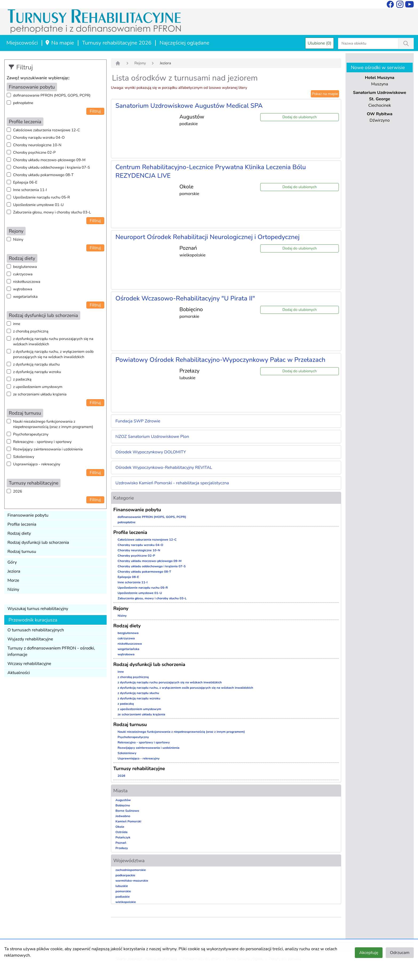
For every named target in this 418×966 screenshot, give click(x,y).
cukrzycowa (23, 274)
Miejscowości (22, 42)
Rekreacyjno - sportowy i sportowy (42, 441)
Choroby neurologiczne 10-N (37, 145)
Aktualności (18, 673)
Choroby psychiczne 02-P (34, 152)
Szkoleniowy (23, 456)
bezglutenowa (25, 266)
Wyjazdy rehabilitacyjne (30, 639)
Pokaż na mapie (325, 93)
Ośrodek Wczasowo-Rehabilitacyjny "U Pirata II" (185, 298)
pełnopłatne (23, 102)
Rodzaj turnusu (21, 552)
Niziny (18, 239)
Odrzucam (399, 953)
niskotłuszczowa (26, 281)
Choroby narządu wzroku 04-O (39, 137)
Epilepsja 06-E (25, 182)
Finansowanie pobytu (28, 515)
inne (16, 323)
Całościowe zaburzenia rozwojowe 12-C (46, 130)
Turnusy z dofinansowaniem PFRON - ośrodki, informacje (51, 651)
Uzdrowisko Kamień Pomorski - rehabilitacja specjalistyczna (172, 483)
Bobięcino (122, 805)
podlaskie (122, 896)
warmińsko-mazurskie (131, 880)
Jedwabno (122, 816)
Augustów (123, 800)
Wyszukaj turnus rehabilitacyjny (37, 609)
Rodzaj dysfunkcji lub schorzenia (38, 542)
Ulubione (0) (319, 43)
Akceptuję (368, 953)
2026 (17, 491)
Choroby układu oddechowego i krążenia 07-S (51, 167)
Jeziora (13, 571)
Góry (12, 562)
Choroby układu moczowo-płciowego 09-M (49, 160)
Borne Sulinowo (127, 811)
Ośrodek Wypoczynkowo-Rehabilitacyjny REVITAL (163, 467)
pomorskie (123, 891)
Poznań (120, 843)
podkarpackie (125, 875)
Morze (13, 580)
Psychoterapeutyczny (31, 434)
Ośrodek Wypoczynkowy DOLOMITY (150, 452)
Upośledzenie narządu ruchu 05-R (41, 197)
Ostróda (121, 832)
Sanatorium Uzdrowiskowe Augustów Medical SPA (189, 105)
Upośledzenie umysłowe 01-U (38, 204)
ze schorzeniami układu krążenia (39, 394)
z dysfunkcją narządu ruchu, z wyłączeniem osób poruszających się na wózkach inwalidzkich (53, 354)
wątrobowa (22, 289)
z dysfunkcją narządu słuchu (36, 364)
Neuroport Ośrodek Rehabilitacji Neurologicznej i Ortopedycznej (207, 237)
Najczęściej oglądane (184, 42)
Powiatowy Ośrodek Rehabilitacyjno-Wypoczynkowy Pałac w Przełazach (220, 359)
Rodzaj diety (19, 533)
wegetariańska (25, 296)
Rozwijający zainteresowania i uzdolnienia (48, 449)
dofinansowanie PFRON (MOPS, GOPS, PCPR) (51, 95)
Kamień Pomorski (128, 821)
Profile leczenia (21, 524)
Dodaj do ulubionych (299, 117)
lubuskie (121, 886)
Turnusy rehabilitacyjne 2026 (116, 42)
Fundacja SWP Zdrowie (137, 421)
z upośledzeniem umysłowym (37, 386)
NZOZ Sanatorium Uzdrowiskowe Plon (152, 437)
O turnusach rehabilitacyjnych (35, 630)
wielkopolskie (125, 902)
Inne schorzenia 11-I (30, 189)
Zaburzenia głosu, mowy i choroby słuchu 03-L (52, 212)
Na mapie (59, 42)
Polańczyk (122, 837)
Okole (119, 827)
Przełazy (121, 848)
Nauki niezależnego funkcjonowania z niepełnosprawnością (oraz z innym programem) (53, 424)
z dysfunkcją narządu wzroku (37, 371)
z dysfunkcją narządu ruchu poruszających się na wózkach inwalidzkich (53, 341)
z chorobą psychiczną (30, 331)
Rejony (140, 63)
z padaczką (22, 379)
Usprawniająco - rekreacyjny (36, 464)
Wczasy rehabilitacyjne (29, 664)
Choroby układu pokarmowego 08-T (43, 174)
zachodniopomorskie (130, 870)
